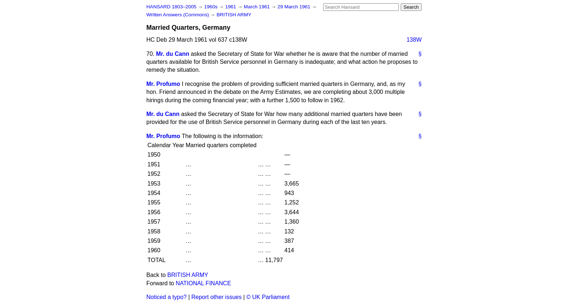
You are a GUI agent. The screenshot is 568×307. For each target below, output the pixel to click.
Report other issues (216, 297)
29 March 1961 (294, 6)
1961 (231, 6)
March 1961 (257, 6)
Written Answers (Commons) (178, 14)
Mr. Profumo (163, 84)
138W (414, 40)
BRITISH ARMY (234, 14)
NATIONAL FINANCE (203, 283)
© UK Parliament (267, 297)
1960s (211, 6)
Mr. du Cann (172, 54)
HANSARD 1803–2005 (171, 6)
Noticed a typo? (166, 297)
